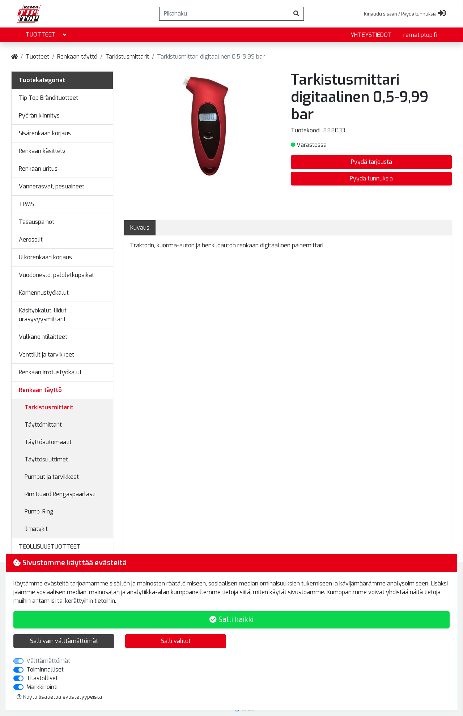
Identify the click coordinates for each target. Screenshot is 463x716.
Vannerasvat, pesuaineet (51, 186)
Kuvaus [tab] (139, 227)
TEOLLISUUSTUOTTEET (50, 546)
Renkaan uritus (38, 168)
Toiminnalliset (45, 669)
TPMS (26, 204)
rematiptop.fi (420, 35)
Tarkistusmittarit (127, 56)
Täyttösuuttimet (46, 459)
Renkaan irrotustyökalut (50, 372)
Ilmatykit (36, 529)
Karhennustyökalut (44, 293)
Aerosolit (31, 239)
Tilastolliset (42, 678)
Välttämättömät (48, 661)
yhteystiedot (371, 35)
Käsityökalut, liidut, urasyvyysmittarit (43, 315)
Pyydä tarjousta (371, 162)
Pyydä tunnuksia (371, 178)
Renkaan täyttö (77, 56)
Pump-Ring (39, 511)
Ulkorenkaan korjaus (45, 257)
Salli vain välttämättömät (64, 641)
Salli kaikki (231, 620)
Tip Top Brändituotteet (48, 98)
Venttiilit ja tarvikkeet (46, 354)
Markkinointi (42, 687)
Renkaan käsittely (42, 151)
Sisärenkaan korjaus (45, 133)
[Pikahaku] (224, 14)
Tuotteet (47, 34)
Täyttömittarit (43, 425)
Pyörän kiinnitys (39, 115)
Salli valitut (176, 641)
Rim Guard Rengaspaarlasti (60, 494)
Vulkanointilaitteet (43, 337)
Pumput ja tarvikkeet (52, 477)
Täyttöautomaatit (48, 442)
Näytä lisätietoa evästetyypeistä (59, 697)
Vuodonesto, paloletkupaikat (56, 275)
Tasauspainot (36, 222)
